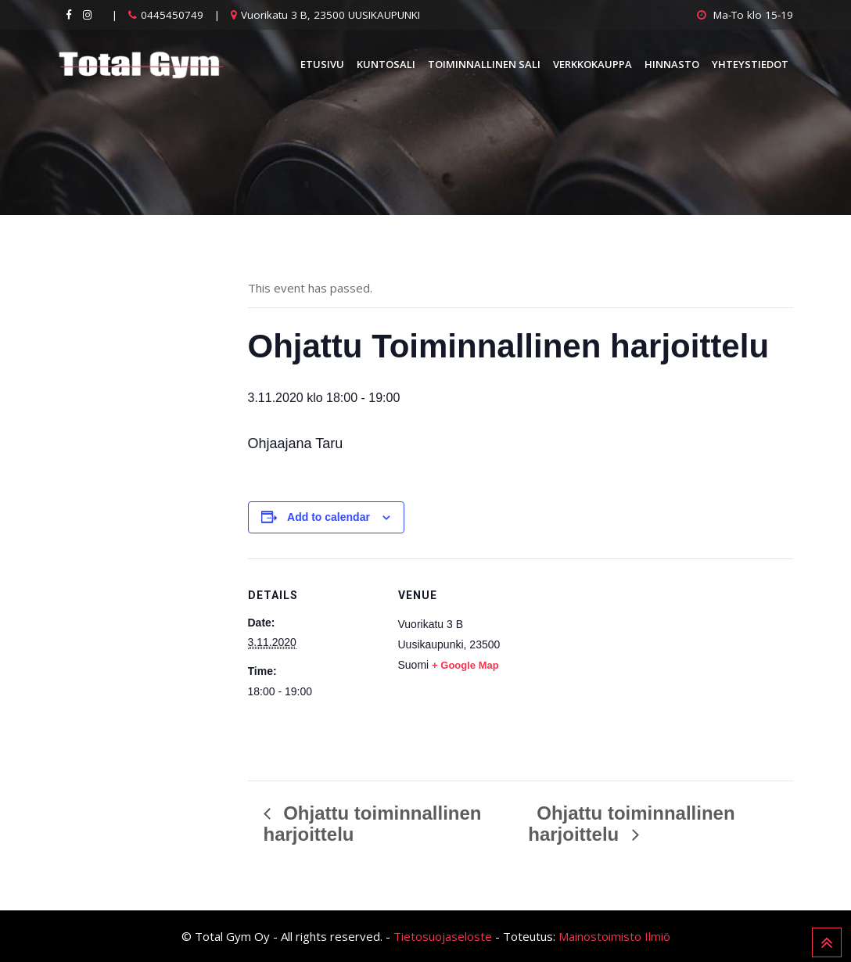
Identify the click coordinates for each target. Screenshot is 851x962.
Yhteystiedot (750, 64)
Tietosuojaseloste (442, 936)
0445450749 (172, 15)
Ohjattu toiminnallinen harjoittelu (631, 823)
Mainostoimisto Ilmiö (614, 936)
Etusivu (322, 64)
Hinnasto (672, 64)
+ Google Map (465, 665)
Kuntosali (386, 64)
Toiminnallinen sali (484, 64)
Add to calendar (328, 517)
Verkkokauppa (592, 64)
